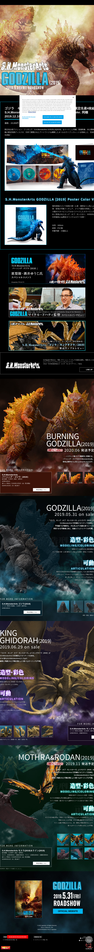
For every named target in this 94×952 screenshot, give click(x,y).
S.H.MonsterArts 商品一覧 (10, 939)
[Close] (73, 97)
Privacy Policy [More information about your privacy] (32, 112)
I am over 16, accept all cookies (52, 122)
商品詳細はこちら (41, 489)
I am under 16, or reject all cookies (53, 116)
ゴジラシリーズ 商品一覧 (41, 939)
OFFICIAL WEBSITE (68, 911)
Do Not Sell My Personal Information (17, 930)
